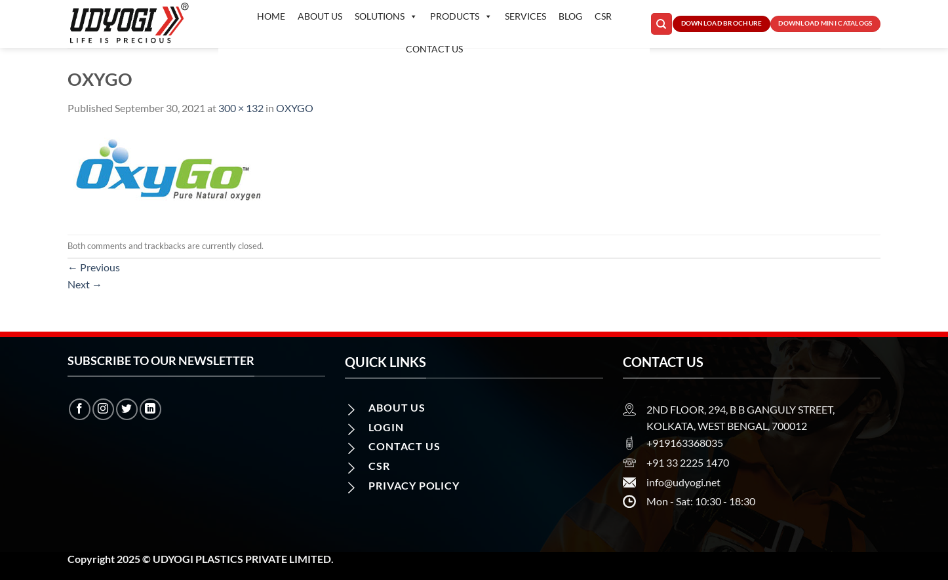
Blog (570, 16)
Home (271, 16)
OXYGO (294, 108)
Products (461, 16)
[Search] (661, 24)
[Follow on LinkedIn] (150, 409)
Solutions (386, 16)
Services (525, 16)
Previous (94, 267)
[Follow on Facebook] (79, 409)
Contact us (434, 48)
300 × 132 (241, 108)
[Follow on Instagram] (103, 409)
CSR (603, 16)
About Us (320, 16)
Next (85, 284)
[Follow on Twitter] (127, 409)
